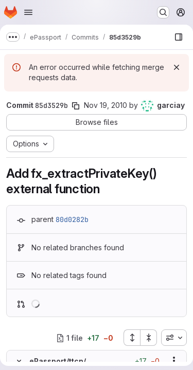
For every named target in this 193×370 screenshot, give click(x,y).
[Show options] (174, 361)
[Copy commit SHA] (75, 106)
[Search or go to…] (163, 12)
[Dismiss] (176, 67)
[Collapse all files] (149, 337)
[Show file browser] (178, 37)
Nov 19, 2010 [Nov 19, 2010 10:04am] (105, 105)
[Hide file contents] (19, 361)
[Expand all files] (132, 337)
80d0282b (72, 219)
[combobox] (174, 337)
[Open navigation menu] (28, 12)
